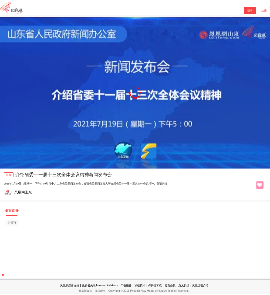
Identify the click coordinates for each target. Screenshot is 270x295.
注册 (264, 10)
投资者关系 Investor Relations (100, 285)
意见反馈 (183, 285)
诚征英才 (139, 285)
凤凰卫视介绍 (200, 285)
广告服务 (126, 285)
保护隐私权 (155, 285)
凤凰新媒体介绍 (69, 285)
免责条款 (170, 285)
